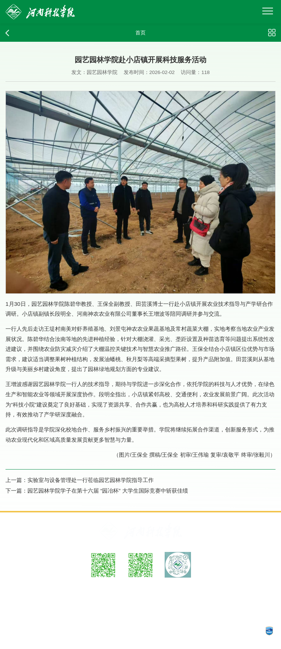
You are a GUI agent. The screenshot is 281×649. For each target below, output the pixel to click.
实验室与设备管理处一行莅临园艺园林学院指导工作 (90, 480)
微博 (103, 586)
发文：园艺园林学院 (94, 72)
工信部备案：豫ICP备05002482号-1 (48, 630)
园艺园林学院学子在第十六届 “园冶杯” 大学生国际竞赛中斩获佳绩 (107, 490)
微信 (140, 586)
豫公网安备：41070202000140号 (132, 630)
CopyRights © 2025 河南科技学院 (213, 630)
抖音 (177, 586)
